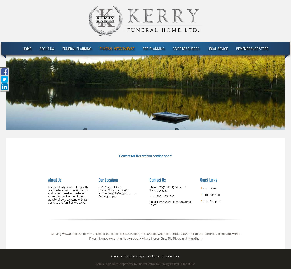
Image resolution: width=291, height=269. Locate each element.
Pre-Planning (211, 194)
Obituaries (209, 188)
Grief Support (211, 201)
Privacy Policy (169, 264)
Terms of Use (187, 264)
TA (157, 264)
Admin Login (103, 264)
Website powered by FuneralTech (133, 264)
